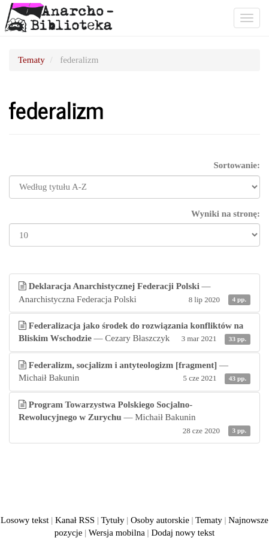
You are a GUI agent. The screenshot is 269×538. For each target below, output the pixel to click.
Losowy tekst (25, 520)
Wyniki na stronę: (225, 213)
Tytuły (112, 520)
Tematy (31, 60)
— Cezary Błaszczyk (134, 333)
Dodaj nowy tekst (182, 532)
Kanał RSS (75, 520)
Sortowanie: (237, 165)
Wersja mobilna (117, 532)
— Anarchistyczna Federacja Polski (134, 293)
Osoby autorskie (160, 520)
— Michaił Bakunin (134, 372)
